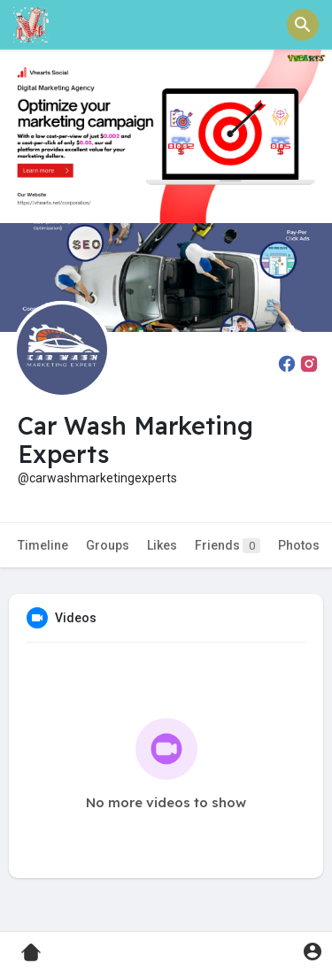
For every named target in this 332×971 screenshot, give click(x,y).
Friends (227, 545)
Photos (299, 545)
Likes (162, 545)
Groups (107, 545)
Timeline (43, 545)
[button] (303, 25)
